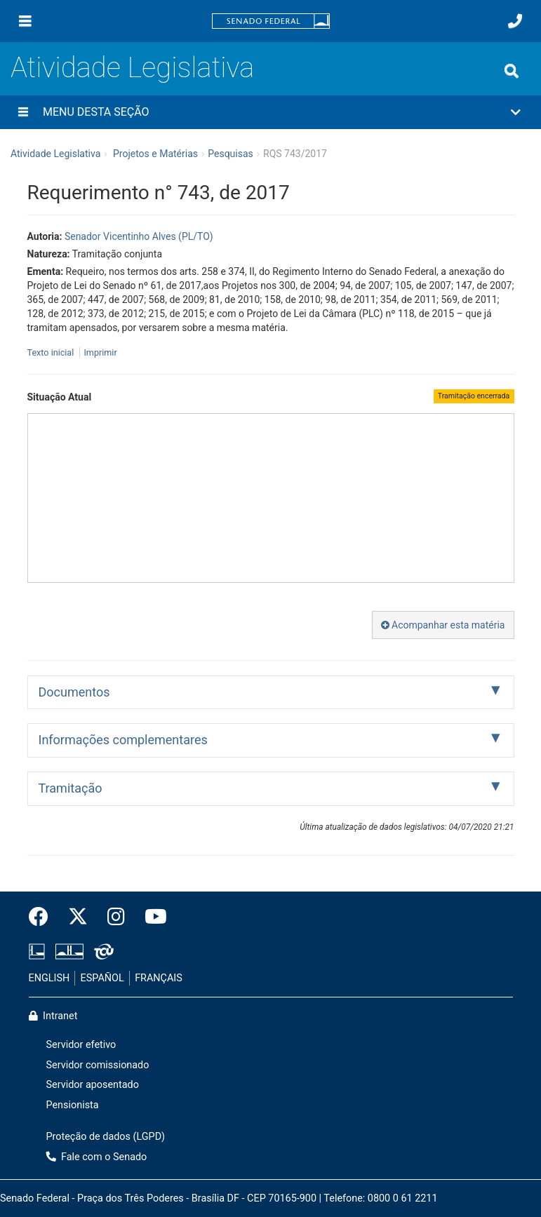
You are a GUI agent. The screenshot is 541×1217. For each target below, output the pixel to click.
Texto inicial (51, 352)
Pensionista (72, 1105)
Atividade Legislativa (132, 67)
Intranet (53, 1016)
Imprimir (100, 352)
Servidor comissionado (97, 1065)
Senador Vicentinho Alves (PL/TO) (139, 236)
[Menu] (25, 21)
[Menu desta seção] (23, 112)
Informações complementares (123, 739)
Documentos (74, 692)
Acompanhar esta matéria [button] (443, 625)
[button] (270, 112)
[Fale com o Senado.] (515, 21)
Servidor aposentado (92, 1085)
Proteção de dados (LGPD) (106, 1137)
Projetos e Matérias (155, 153)
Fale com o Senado (96, 1157)
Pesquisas (230, 153)
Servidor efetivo (81, 1045)
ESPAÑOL (102, 978)
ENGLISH (49, 978)
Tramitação (70, 788)
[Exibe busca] (511, 71)
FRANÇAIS (158, 978)
